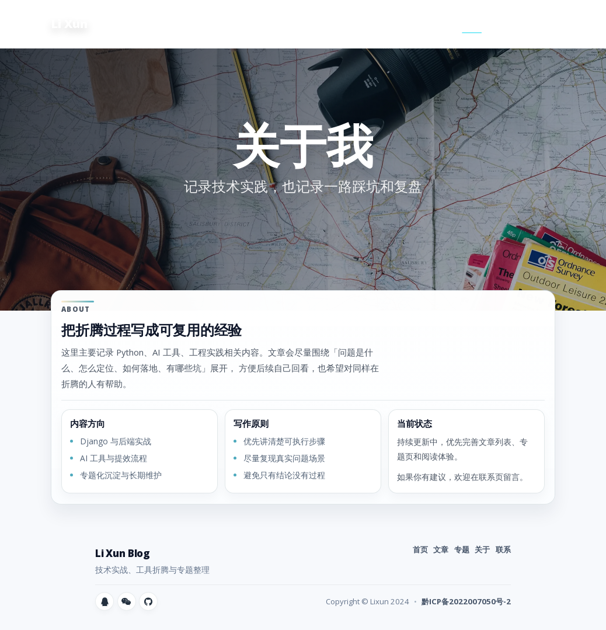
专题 (438, 24)
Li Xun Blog (122, 553)
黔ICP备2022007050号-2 (466, 601)
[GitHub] (148, 601)
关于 (472, 24)
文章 (405, 24)
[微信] (126, 601)
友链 (538, 24)
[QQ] (104, 601)
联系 (505, 24)
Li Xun (69, 24)
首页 (371, 24)
